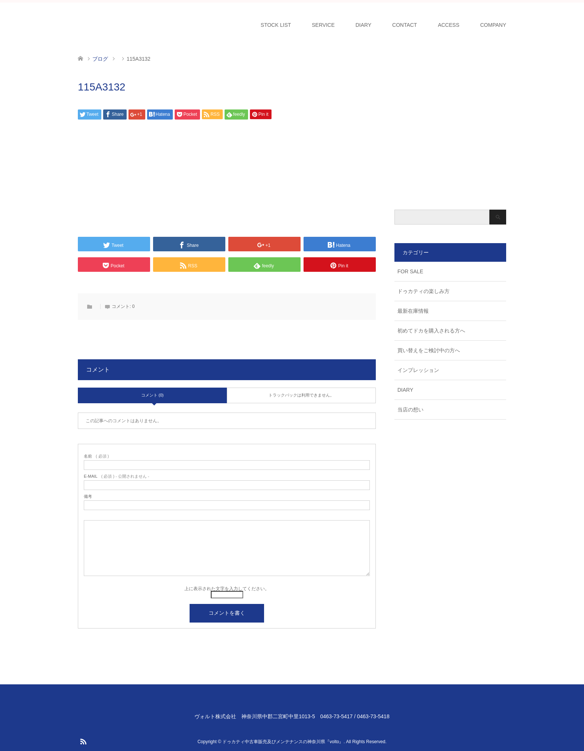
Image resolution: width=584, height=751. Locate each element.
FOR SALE (410, 271)
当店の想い (410, 410)
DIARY (364, 25)
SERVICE (323, 25)
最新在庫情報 (413, 311)
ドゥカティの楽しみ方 (423, 291)
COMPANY (493, 25)
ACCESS (449, 25)
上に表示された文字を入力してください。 (226, 588)
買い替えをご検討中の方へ (428, 350)
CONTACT (404, 25)
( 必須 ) (96, 456)
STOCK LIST (276, 25)
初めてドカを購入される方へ (431, 331)
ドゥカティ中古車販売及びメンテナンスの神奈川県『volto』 (282, 741)
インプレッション (418, 370)
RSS (83, 740)
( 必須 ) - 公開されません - (116, 476)
